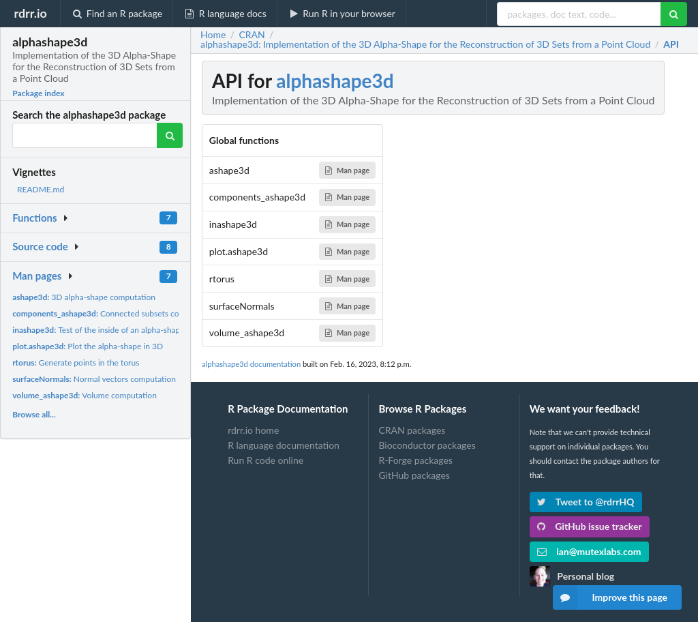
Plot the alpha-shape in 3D (87, 346)
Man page (347, 170)
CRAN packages (411, 430)
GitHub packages (414, 475)
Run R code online (265, 460)
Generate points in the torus (75, 362)
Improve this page (610, 597)
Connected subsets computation (114, 313)
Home (213, 35)
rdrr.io (30, 12)
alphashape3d (334, 80)
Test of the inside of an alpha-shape (98, 330)
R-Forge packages (415, 460)
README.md (40, 189)
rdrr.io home (253, 430)
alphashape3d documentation (251, 363)
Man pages (36, 275)
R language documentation (283, 445)
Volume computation (84, 395)
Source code (40, 246)
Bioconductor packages (426, 445)
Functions (34, 217)
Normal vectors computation (94, 379)
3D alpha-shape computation (83, 297)
